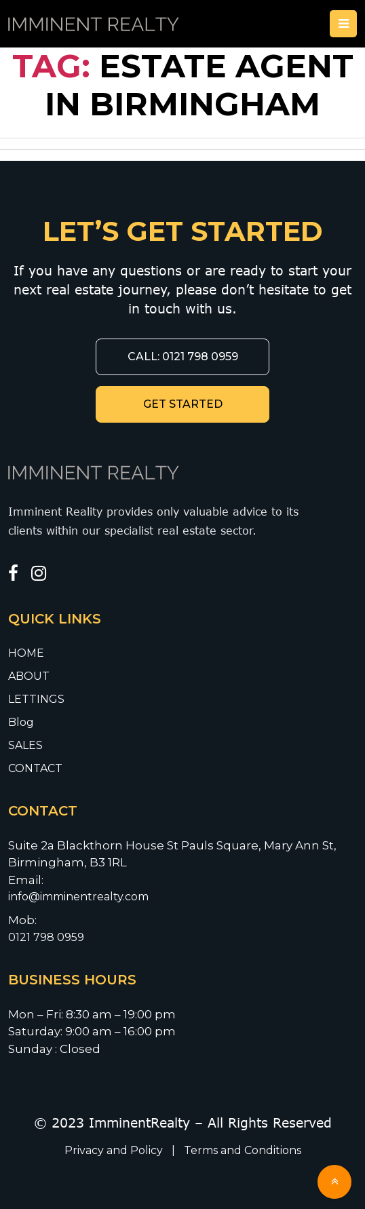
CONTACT (35, 768)
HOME (26, 653)
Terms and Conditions (242, 1150)
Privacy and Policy (115, 1150)
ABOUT (29, 676)
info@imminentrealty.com (79, 896)
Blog (21, 722)
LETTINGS (36, 699)
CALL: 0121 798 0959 (183, 356)
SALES (25, 745)
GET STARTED (183, 404)
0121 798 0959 (46, 937)
